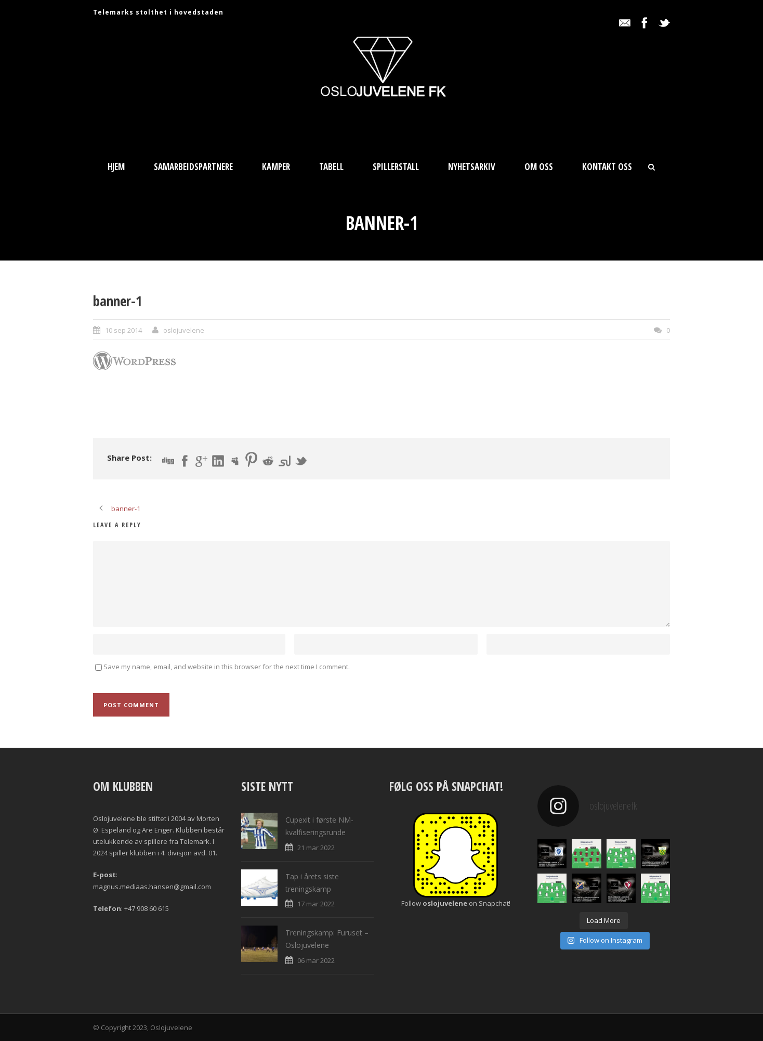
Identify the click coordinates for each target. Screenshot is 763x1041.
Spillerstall (396, 167)
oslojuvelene (183, 330)
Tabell (331, 167)
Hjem (116, 167)
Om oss (538, 167)
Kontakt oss (607, 167)
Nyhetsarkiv (471, 167)
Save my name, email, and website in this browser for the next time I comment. (226, 666)
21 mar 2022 (316, 847)
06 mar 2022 (316, 960)
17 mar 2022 (316, 903)
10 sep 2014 (123, 330)
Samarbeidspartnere (193, 167)
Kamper (276, 167)
